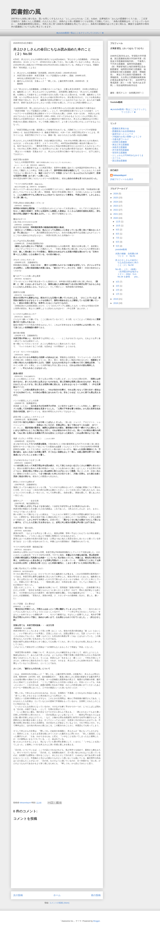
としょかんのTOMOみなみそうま (128, 155)
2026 (116, 193)
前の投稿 (96, 895)
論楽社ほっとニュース (122, 134)
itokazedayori (119, 175)
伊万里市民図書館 (120, 150)
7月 (118, 238)
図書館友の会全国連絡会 (123, 131)
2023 (116, 206)
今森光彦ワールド (120, 139)
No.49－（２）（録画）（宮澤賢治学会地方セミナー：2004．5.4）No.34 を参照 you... (127, 273)
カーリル (116, 158)
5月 (118, 246)
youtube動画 (121, 249)
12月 (118, 221)
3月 (118, 286)
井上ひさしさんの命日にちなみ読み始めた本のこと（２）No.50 (126, 262)
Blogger (96, 921)
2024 (116, 202)
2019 (116, 299)
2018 (116, 303)
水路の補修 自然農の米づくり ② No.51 (126, 254)
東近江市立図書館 (120, 144)
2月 (118, 290)
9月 (118, 229)
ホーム (57, 895)
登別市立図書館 (119, 152)
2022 (116, 210)
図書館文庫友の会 (120, 128)
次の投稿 (18, 895)
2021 (116, 214)
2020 (116, 218)
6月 (118, 242)
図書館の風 (26, 11)
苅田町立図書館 (119, 142)
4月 (118, 282)
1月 (118, 294)
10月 (118, 225)
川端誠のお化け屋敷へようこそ (127, 136)
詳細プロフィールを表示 (121, 179)
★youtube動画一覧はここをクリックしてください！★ (80, 33)
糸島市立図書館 (119, 147)
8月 (118, 234)
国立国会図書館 (119, 160)
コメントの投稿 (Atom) (59, 903)
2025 (116, 197)
